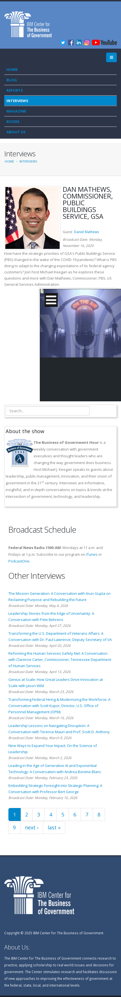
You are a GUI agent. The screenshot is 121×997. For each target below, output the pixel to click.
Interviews (17, 100)
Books (13, 121)
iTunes (91, 554)
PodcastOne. (19, 561)
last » (54, 827)
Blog (11, 79)
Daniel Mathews (86, 231)
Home (12, 69)
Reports (14, 90)
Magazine (16, 111)
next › (31, 827)
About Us (16, 131)
